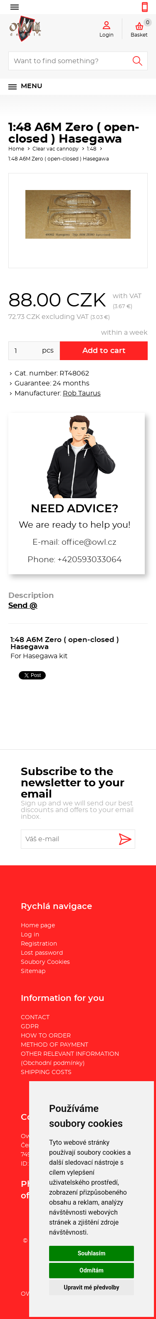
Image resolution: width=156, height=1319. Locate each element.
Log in (30, 935)
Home (16, 148)
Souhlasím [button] (92, 1253)
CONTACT (35, 1017)
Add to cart (104, 351)
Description (31, 596)
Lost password (42, 953)
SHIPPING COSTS (46, 1072)
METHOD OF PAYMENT (54, 1045)
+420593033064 (89, 560)
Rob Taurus (82, 393)
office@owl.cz (89, 542)
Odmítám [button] (91, 1270)
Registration (39, 944)
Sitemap (33, 971)
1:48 (92, 148)
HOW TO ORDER (46, 1036)
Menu (31, 86)
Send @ (22, 606)
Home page (38, 926)
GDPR (30, 1027)
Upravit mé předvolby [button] (91, 1287)
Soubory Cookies (45, 962)
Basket (141, 27)
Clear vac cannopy (55, 148)
